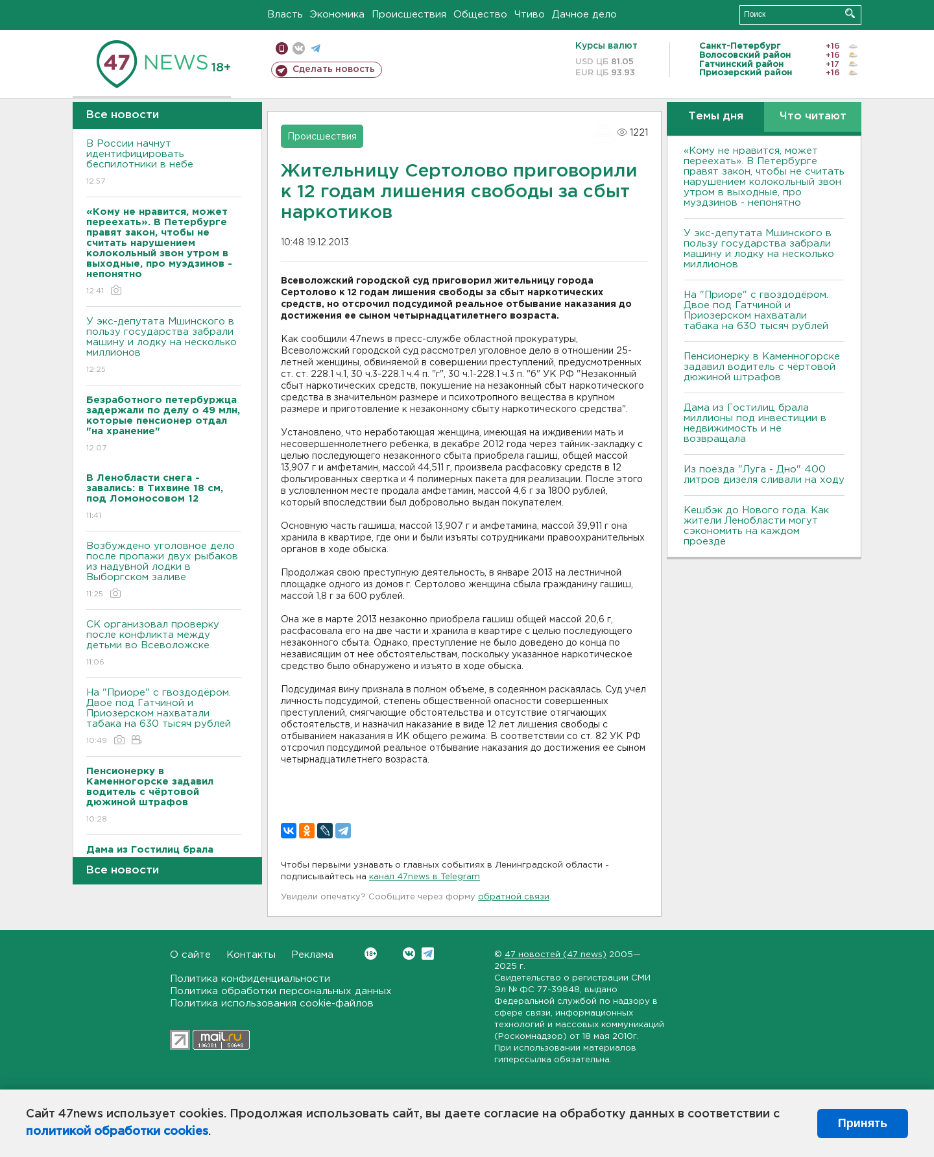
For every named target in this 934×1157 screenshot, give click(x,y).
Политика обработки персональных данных (281, 991)
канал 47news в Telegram (424, 877)
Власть (285, 14)
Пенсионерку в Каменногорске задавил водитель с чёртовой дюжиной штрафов (762, 367)
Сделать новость (334, 69)
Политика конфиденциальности (250, 979)
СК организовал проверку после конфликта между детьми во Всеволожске (163, 644)
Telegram (428, 953)
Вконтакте (371, 953)
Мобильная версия (282, 48)
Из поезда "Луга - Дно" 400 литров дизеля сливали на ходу (764, 474)
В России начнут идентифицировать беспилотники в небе (163, 163)
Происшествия (409, 14)
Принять (862, 1123)
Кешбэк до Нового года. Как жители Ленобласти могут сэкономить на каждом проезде (756, 526)
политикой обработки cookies (117, 1132)
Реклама (312, 955)
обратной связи (513, 897)
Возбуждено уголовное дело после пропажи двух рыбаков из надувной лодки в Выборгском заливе (163, 571)
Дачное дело (584, 14)
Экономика (337, 14)
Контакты (251, 955)
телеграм (315, 48)
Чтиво (529, 14)
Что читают (813, 116)
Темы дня (715, 116)
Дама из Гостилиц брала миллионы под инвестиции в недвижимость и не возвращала (755, 423)
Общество (480, 14)
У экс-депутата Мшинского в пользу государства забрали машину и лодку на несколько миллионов (163, 346)
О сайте (190, 955)
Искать (850, 13)
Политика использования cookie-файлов (272, 1003)
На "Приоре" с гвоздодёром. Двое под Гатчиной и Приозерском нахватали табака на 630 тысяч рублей (163, 717)
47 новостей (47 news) (555, 954)
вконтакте (299, 48)
